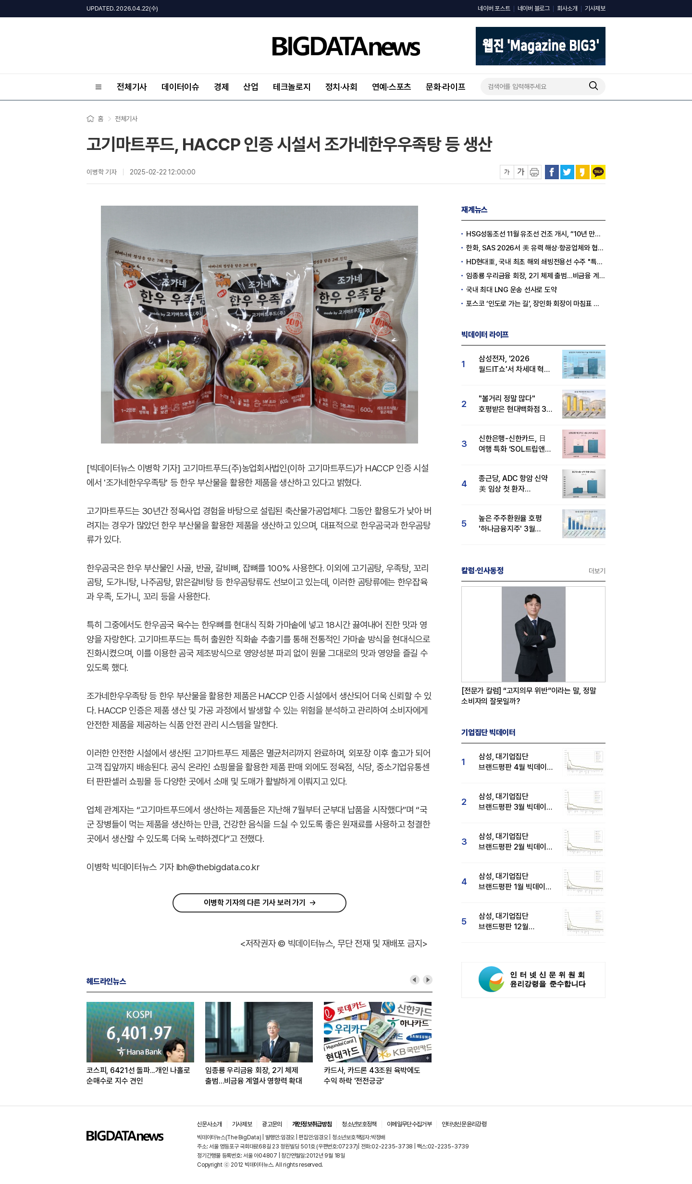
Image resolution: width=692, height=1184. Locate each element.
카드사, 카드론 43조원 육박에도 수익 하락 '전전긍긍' (372, 1075)
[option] (145, 1044)
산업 (251, 87)
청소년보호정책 (359, 1124)
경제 (221, 87)
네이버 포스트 (494, 8)
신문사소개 (209, 1124)
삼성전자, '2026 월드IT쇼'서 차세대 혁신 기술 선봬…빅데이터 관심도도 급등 (515, 364)
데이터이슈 (180, 87)
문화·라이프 (446, 87)
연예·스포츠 (392, 87)
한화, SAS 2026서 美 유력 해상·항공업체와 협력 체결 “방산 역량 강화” (536, 248)
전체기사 (132, 87)
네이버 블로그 (534, 8)
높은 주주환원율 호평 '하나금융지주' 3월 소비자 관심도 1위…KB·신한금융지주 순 (514, 524)
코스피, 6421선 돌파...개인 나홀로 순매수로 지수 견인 (138, 1075)
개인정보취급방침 (312, 1124)
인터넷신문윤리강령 (464, 1124)
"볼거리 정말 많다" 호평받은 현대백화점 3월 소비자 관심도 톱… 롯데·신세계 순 (516, 404)
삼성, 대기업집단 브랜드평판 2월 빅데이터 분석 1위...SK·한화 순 (516, 842)
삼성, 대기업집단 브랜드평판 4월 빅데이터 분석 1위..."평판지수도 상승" (516, 762)
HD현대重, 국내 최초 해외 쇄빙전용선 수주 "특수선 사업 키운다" (536, 262)
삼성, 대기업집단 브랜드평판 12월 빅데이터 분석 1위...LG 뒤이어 (513, 922)
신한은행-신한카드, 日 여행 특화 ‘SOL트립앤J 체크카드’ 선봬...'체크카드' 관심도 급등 (514, 444)
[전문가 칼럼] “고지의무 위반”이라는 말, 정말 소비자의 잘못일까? (528, 696)
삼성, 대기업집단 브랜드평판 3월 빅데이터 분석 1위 (516, 802)
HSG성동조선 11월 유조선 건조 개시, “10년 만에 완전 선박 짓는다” (536, 234)
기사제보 (595, 8)
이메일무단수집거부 (409, 1124)
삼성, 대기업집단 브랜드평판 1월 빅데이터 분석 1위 (515, 882)
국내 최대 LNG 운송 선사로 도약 (511, 289)
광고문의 (272, 1124)
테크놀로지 (292, 87)
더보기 (597, 571)
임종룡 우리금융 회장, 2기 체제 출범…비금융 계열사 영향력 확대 (253, 1075)
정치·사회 (341, 87)
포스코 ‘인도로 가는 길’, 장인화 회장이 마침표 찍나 (536, 303)
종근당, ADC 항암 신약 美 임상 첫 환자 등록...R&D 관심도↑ (513, 484)
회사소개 (567, 8)
